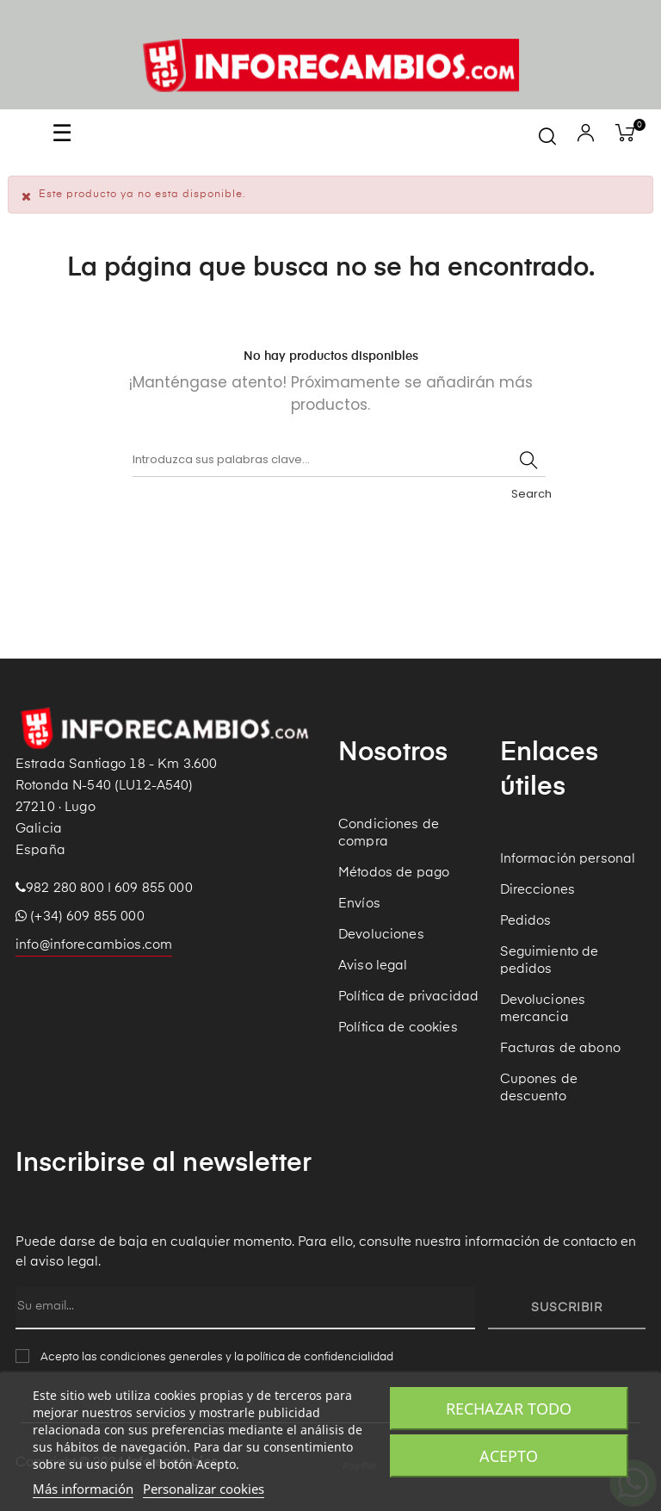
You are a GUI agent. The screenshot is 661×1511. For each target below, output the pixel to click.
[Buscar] (339, 460)
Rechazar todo (508, 1408)
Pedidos (526, 920)
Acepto (508, 1456)
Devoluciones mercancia (543, 1009)
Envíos (359, 903)
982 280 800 (65, 888)
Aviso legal (373, 965)
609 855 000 (153, 888)
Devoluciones (381, 934)
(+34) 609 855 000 (80, 916)
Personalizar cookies (203, 1488)
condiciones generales (161, 1357)
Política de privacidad (408, 996)
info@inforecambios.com (93, 944)
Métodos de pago (393, 872)
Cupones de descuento (539, 1088)
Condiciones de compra (388, 833)
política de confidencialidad (319, 1357)
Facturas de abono (560, 1048)
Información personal (568, 858)
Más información (83, 1488)
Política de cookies (398, 1027)
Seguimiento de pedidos (549, 960)
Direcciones (538, 889)
